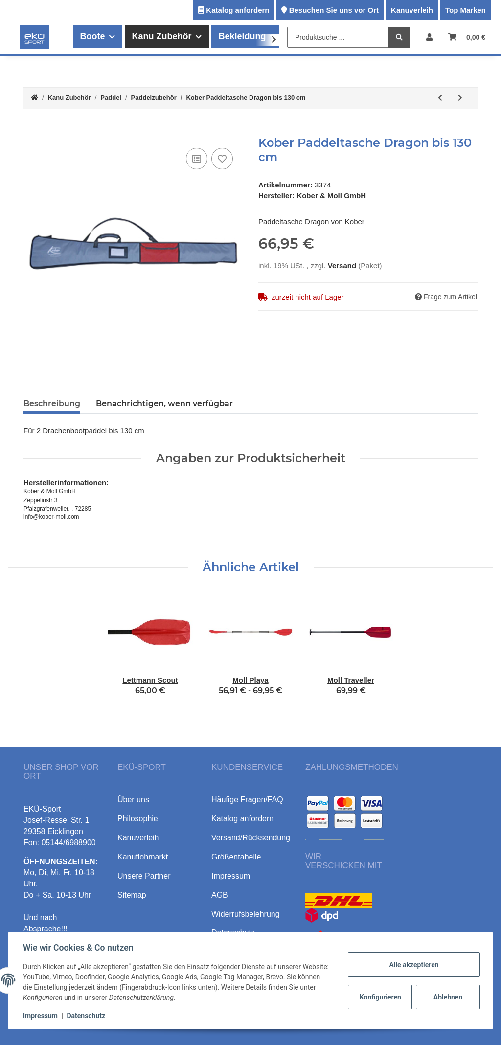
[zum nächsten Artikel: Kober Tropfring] (460, 98)
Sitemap (131, 895)
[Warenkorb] (466, 37)
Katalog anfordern (237, 10)
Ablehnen (447, 997)
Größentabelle (236, 857)
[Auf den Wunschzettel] (222, 158)
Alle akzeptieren (412, 965)
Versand (343, 265)
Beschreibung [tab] (51, 403)
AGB (219, 895)
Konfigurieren (380, 997)
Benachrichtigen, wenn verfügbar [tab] (164, 403)
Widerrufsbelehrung (245, 914)
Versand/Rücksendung (250, 838)
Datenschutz (87, 1016)
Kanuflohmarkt (142, 857)
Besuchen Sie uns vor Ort (334, 10)
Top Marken (465, 10)
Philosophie (137, 818)
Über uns (133, 799)
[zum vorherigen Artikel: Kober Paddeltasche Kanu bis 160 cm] (440, 98)
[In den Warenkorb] (31, 130)
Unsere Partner (144, 876)
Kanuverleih (412, 10)
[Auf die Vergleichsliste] (196, 158)
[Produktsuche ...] (337, 37)
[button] (429, 37)
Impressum (41, 1016)
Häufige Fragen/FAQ (247, 799)
